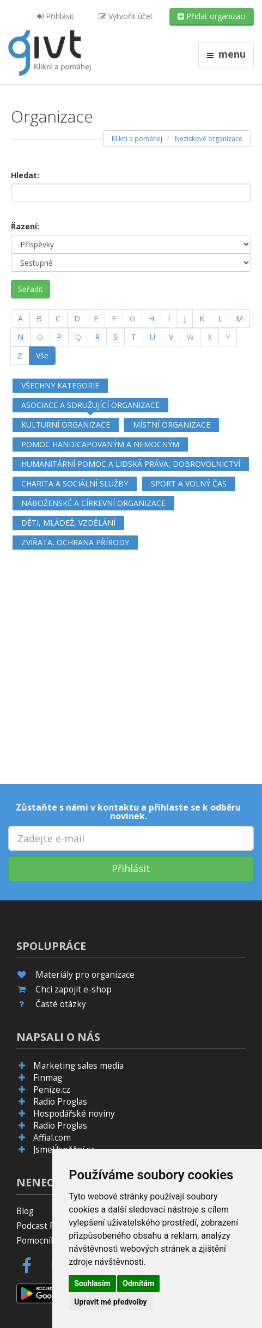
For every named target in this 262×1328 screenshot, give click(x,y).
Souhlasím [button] (92, 1283)
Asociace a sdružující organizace (90, 405)
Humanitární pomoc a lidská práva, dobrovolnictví (130, 464)
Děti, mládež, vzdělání (68, 522)
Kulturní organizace (65, 424)
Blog (25, 1211)
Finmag (47, 1077)
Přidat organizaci (212, 16)
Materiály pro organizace (85, 974)
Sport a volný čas (189, 483)
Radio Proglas (60, 1101)
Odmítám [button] (138, 1283)
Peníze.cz (51, 1089)
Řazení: (25, 226)
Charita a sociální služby (74, 483)
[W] (190, 337)
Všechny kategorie (60, 385)
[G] (132, 318)
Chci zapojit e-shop (73, 989)
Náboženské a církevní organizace (93, 503)
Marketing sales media (78, 1065)
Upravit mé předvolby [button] (110, 1301)
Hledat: (25, 175)
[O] (40, 337)
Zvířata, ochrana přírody (75, 542)
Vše (42, 355)
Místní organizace (171, 424)
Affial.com (52, 1137)
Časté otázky (60, 1004)
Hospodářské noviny (74, 1113)
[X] (209, 337)
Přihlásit (55, 16)
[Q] (78, 337)
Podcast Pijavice (47, 1226)
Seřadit (30, 289)
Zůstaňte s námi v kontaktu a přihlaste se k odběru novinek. (128, 811)
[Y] (227, 337)
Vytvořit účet (126, 16)
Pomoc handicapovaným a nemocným (100, 444)
